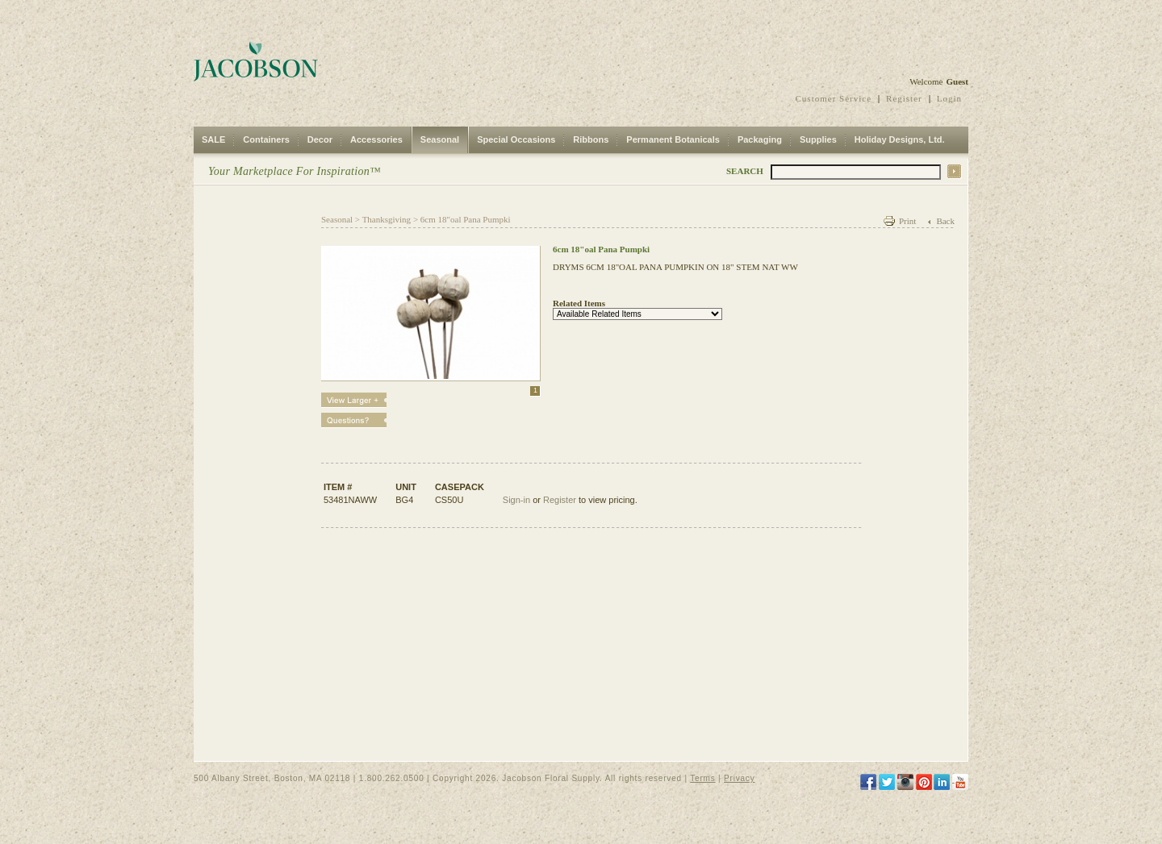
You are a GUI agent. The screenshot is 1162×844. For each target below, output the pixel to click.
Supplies (818, 139)
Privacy (739, 778)
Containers (266, 139)
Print (907, 221)
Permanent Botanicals (673, 139)
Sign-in (516, 500)
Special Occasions (516, 139)
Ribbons (590, 139)
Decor (319, 139)
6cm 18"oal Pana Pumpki (465, 219)
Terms (702, 778)
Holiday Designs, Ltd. (900, 139)
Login (949, 98)
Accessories (376, 139)
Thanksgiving (387, 219)
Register (904, 98)
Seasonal (439, 139)
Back (945, 221)
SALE (213, 139)
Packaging (760, 139)
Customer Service (834, 98)
